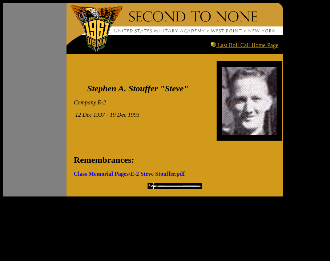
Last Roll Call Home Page (247, 45)
